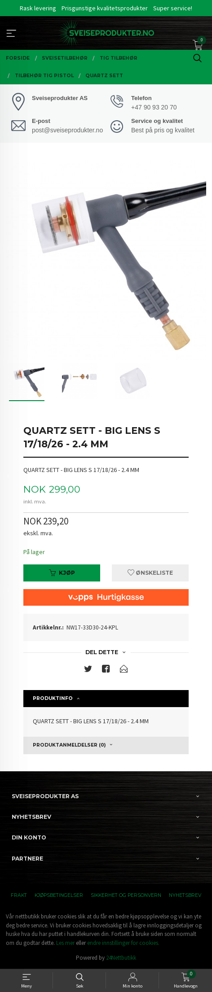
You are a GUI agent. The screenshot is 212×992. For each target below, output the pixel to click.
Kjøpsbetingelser (59, 895)
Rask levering (38, 8)
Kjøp (62, 572)
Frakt (19, 895)
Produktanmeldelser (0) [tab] (69, 745)
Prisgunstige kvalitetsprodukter (105, 8)
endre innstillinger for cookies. (123, 943)
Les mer (65, 943)
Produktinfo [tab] (53, 698)
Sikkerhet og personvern (126, 895)
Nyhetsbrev (185, 895)
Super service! (172, 8)
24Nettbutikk (121, 957)
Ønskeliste (150, 572)
